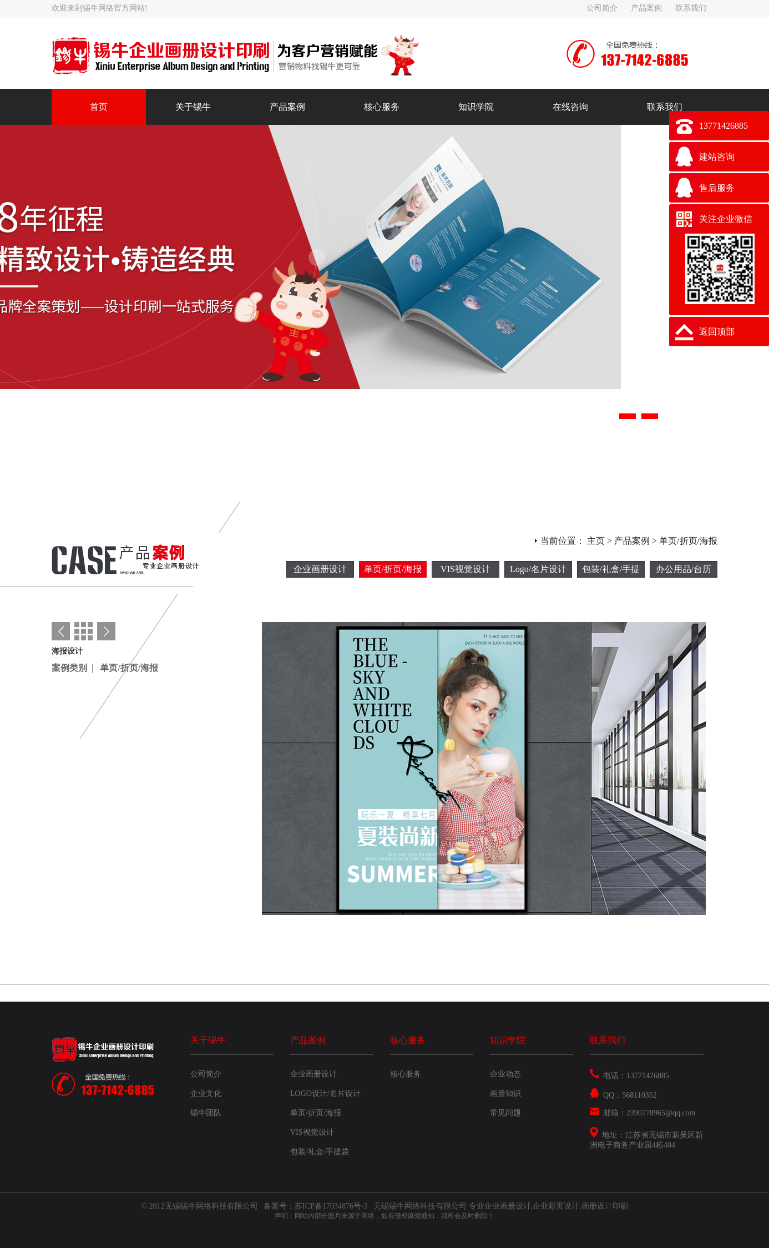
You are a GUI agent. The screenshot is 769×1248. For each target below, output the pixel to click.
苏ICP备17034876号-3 (332, 1206)
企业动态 (505, 1074)
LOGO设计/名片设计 (325, 1093)
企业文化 (205, 1093)
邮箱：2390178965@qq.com (643, 1113)
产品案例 (646, 8)
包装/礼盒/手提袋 (611, 571)
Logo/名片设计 (538, 569)
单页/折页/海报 (393, 569)
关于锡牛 (193, 107)
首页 (99, 107)
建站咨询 (717, 156)
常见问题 (505, 1113)
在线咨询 (570, 107)
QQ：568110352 (623, 1095)
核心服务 (381, 107)
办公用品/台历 (683, 569)
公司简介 (602, 8)
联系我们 (690, 8)
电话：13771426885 (629, 1076)
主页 (596, 540)
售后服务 (717, 188)
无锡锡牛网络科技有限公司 (421, 1206)
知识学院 (476, 107)
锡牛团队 (205, 1113)
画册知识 (505, 1093)
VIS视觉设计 (465, 569)
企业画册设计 (320, 569)
